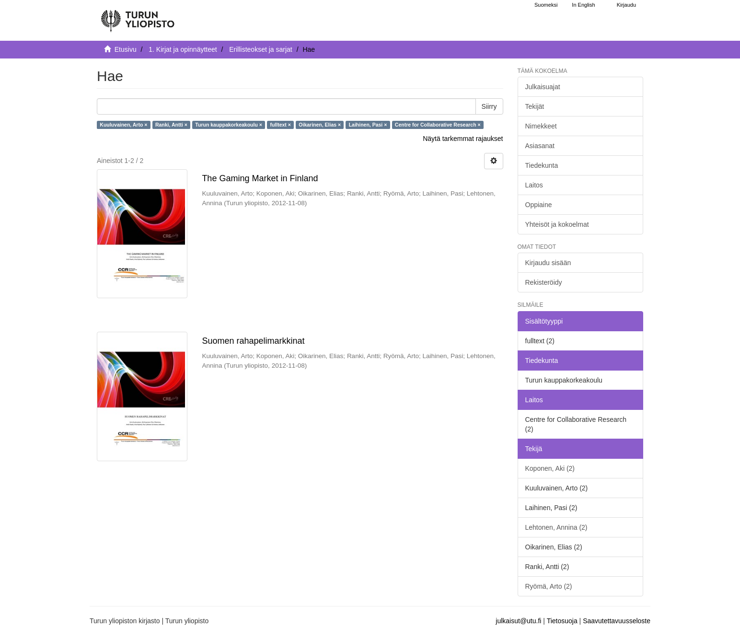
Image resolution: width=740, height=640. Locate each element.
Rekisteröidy (543, 282)
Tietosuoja (562, 621)
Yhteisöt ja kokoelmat (557, 224)
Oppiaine (538, 205)
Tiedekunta (541, 165)
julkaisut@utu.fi (518, 621)
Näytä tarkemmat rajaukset (463, 138)
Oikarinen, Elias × (320, 125)
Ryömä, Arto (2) (548, 586)
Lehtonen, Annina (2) (556, 527)
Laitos (534, 185)
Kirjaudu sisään (548, 263)
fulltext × (280, 125)
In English (583, 5)
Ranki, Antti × (171, 125)
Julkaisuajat (542, 87)
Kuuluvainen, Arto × (123, 125)
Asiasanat (540, 146)
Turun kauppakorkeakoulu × (228, 125)
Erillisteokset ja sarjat (260, 49)
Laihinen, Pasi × (368, 125)
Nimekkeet (541, 126)
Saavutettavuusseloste (616, 621)
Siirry (489, 106)
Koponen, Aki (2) (550, 468)
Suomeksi (545, 5)
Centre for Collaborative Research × (438, 125)
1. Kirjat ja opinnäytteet (183, 49)
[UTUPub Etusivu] (137, 17)
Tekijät (534, 106)
